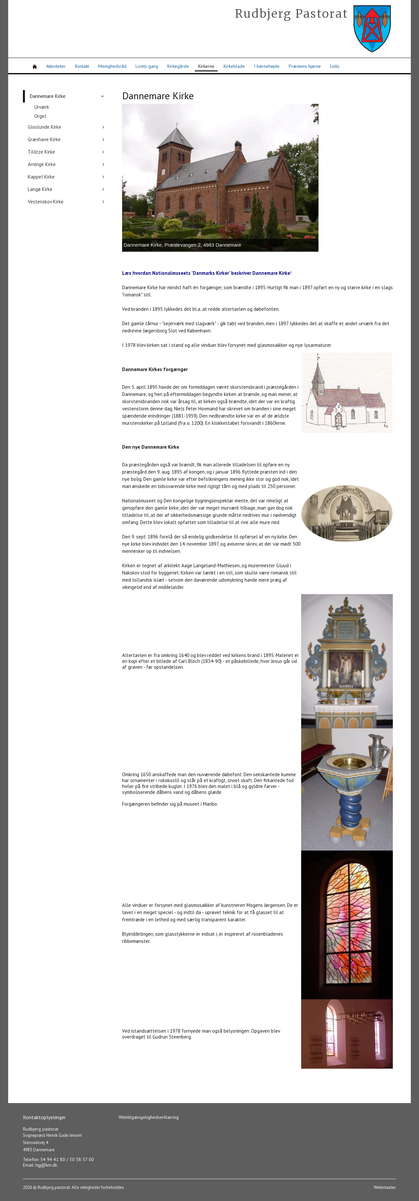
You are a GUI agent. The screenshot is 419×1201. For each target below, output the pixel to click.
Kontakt (82, 66)
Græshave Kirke (44, 139)
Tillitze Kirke (41, 152)
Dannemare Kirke (47, 96)
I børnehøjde (267, 66)
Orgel (40, 116)
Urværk (41, 107)
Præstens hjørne (305, 66)
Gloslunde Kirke (44, 127)
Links (334, 66)
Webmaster (385, 1187)
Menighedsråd (112, 66)
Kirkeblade (234, 66)
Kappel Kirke (41, 177)
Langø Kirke (40, 189)
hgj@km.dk (46, 1165)
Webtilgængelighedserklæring (149, 1117)
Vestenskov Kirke (46, 201)
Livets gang (147, 66)
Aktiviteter (56, 66)
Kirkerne (206, 66)
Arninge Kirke (42, 164)
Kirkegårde (178, 66)
